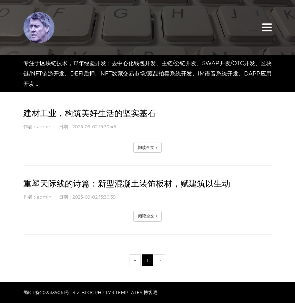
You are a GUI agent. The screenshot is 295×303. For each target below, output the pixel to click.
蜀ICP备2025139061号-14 (49, 292)
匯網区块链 (38, 27)
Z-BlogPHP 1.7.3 (95, 292)
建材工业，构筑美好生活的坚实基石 (89, 113)
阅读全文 (147, 147)
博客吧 (150, 292)
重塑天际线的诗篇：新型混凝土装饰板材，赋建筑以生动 (126, 184)
